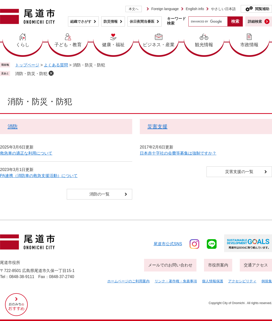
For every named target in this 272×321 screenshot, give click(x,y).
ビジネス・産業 (159, 44)
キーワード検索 (176, 20)
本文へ (134, 9)
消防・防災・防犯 (31, 73)
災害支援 (157, 126)
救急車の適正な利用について (26, 153)
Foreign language (165, 9)
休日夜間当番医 (142, 21)
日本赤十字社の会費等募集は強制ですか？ (178, 153)
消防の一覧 (99, 194)
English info (195, 9)
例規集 (266, 281)
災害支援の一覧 (239, 171)
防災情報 (111, 21)
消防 (13, 126)
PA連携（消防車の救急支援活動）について (39, 176)
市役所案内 (218, 265)
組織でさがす (80, 21)
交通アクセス (256, 265)
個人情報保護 (212, 281)
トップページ (27, 65)
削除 (51, 73)
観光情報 (204, 44)
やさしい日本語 (223, 9)
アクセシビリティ (242, 281)
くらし (22, 44)
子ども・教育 (68, 44)
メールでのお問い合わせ (170, 265)
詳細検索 (255, 21)
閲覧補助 (262, 9)
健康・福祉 (113, 44)
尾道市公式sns (168, 244)
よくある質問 (56, 65)
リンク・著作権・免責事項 (176, 281)
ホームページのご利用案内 (128, 281)
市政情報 (249, 44)
